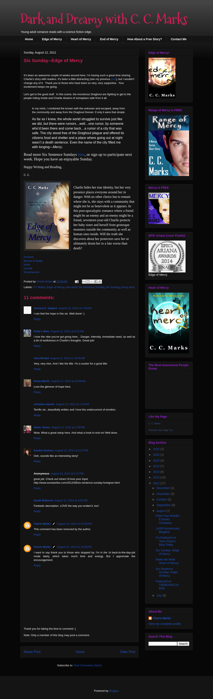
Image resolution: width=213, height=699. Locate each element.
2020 (156, 454)
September (163, 505)
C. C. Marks (155, 423)
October (162, 499)
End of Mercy (109, 39)
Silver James (42, 427)
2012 (156, 483)
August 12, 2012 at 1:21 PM (72, 404)
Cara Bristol (41, 358)
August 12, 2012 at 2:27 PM (71, 450)
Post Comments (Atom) (88, 665)
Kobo (27, 264)
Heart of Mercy (81, 39)
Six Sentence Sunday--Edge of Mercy (167, 572)
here (81, 154)
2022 (156, 449)
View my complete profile (165, 623)
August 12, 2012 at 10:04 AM (67, 358)
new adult (71, 287)
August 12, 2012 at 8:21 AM (67, 331)
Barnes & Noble (33, 260)
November (163, 494)
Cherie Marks (42, 523)
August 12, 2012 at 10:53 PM (74, 523)
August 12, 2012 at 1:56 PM (68, 427)
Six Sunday (112, 287)
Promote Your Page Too (161, 430)
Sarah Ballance (43, 500)
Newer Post (32, 652)
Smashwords (31, 272)
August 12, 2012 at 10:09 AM (68, 381)
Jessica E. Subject (45, 308)
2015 (156, 466)
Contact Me (179, 39)
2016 (156, 460)
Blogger (113, 690)
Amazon (29, 256)
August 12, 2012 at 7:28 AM (75, 308)
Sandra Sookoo (43, 450)
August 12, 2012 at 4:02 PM (70, 500)
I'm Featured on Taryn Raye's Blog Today (166, 541)
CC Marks (39, 287)
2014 (156, 471)
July (159, 595)
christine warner (44, 404)
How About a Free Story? (144, 39)
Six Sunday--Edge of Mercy (167, 552)
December (163, 488)
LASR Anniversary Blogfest (168, 530)
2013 (156, 477)
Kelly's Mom (41, 331)
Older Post (127, 652)
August (161, 511)
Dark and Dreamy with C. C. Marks (103, 19)
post (113, 79)
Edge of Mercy (52, 39)
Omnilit (28, 268)
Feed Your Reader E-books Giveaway (168, 519)
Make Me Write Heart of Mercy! (167, 561)
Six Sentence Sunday (91, 287)
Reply (37, 319)
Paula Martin (42, 381)
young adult (128, 287)
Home (29, 39)
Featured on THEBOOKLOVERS (167, 585)
